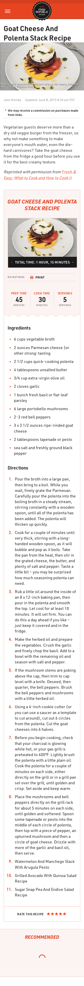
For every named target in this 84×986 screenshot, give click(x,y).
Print (37, 277)
